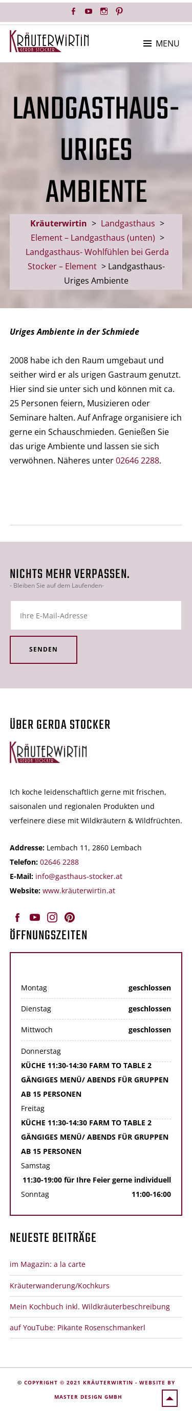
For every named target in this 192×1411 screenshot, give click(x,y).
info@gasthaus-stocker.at (78, 876)
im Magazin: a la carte (48, 1264)
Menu (168, 43)
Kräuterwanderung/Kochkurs (60, 1285)
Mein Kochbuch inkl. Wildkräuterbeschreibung (90, 1306)
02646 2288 (137, 460)
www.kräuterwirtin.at (78, 890)
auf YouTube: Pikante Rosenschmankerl (77, 1327)
